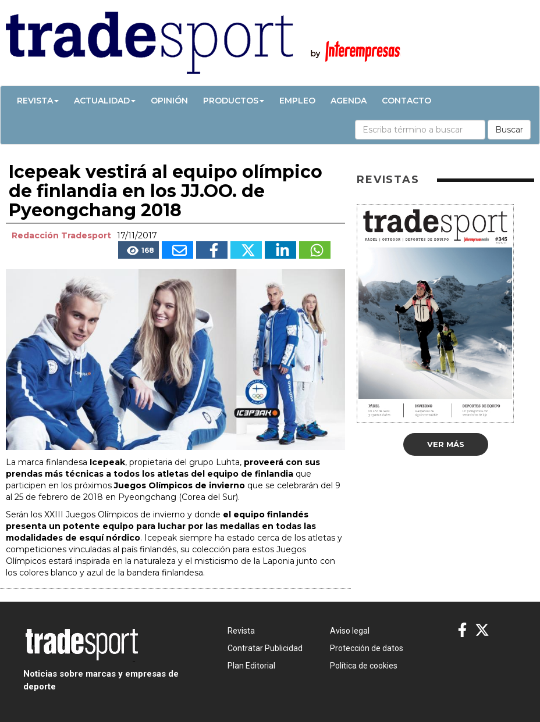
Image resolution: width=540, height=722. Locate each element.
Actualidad (105, 100)
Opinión (169, 100)
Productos (233, 100)
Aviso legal (350, 630)
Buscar (509, 129)
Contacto (406, 100)
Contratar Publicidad (265, 648)
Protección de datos (366, 648)
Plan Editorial (251, 665)
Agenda (349, 100)
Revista (38, 100)
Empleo (297, 100)
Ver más (445, 444)
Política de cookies (363, 665)
